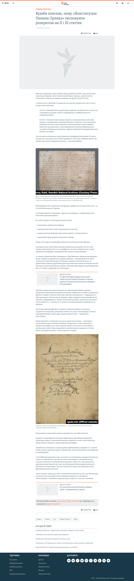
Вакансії (41, 570)
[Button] (86, 33)
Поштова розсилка (16, 567)
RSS (11, 570)
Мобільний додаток (16, 563)
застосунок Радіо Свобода (67, 501)
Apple (48, 504)
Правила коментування (18, 574)
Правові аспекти (43, 567)
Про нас (41, 560)
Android (56, 504)
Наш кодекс (42, 563)
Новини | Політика (43, 9)
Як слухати (13, 560)
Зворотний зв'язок (44, 574)
